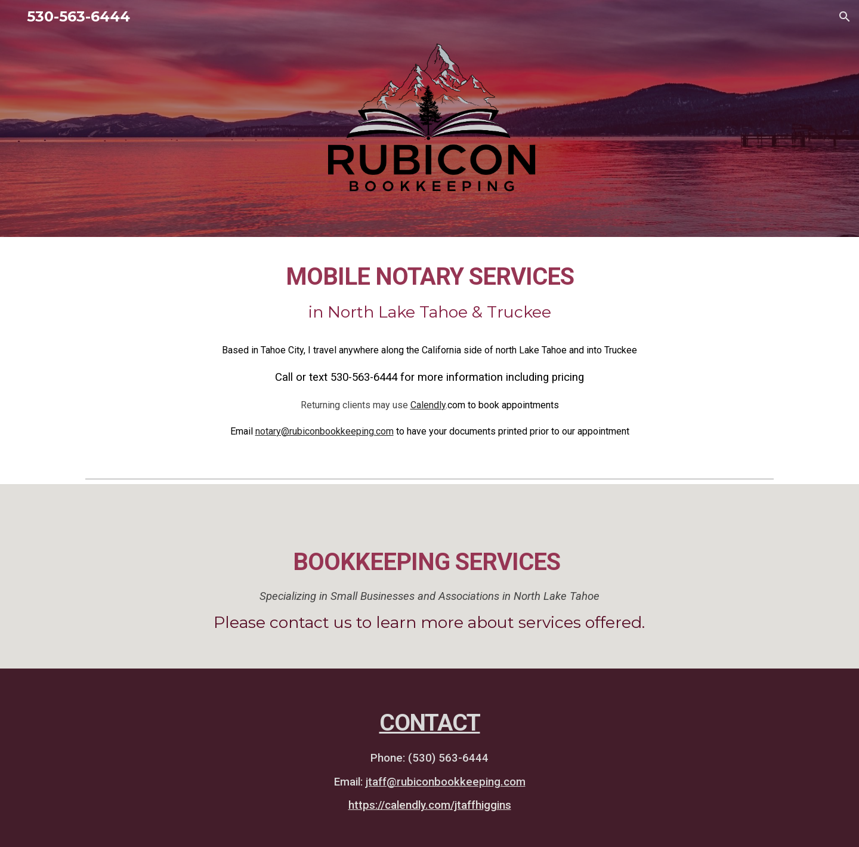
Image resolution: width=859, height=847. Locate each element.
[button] (844, 16)
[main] (429, 292)
